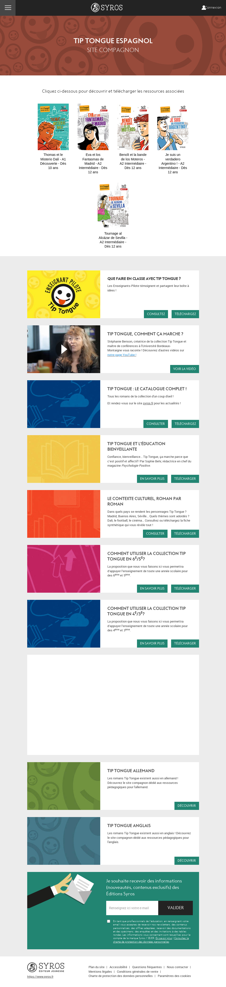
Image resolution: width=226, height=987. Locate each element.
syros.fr (148, 403)
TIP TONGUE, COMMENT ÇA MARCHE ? (145, 334)
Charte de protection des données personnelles (121, 976)
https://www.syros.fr (40, 976)
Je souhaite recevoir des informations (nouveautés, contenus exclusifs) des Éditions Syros (144, 887)
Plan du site (97, 967)
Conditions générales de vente (137, 971)
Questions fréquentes (147, 967)
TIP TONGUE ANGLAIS (129, 825)
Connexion (213, 8)
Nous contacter (177, 967)
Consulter (156, 424)
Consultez (156, 314)
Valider (176, 907)
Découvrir (187, 806)
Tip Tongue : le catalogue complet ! (147, 388)
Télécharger (185, 479)
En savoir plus (152, 479)
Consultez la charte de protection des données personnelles (151, 940)
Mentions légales (100, 971)
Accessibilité (118, 967)
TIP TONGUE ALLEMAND (130, 770)
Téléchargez (185, 314)
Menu (8, 8)
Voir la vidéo (184, 369)
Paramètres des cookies (174, 976)
